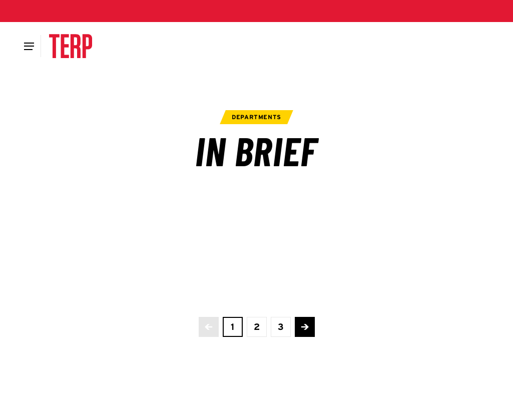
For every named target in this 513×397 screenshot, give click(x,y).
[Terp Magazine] (70, 46)
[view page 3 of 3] (281, 327)
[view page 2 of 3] (257, 327)
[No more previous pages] (209, 327)
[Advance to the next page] (305, 327)
